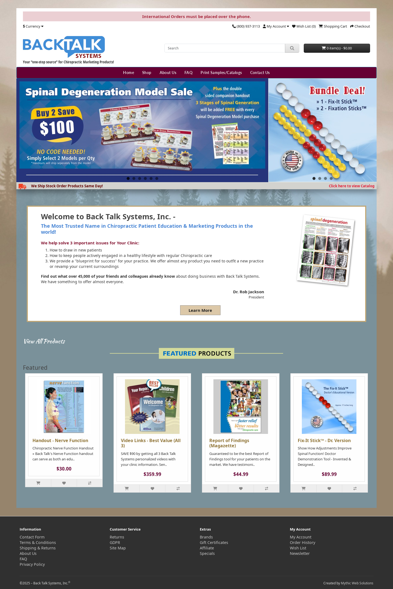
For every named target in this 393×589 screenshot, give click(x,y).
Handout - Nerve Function (60, 440)
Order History (302, 542)
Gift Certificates (214, 542)
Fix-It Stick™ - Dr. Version (324, 440)
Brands (206, 537)
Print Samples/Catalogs (221, 72)
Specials (207, 553)
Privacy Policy (32, 564)
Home (128, 72)
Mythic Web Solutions (357, 583)
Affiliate (207, 547)
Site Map (118, 547)
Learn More (200, 310)
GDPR (115, 542)
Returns (117, 537)
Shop (146, 72)
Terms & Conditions (38, 542)
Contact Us (260, 72)
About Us (168, 72)
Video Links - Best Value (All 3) (151, 443)
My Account (300, 537)
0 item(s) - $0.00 (337, 48)
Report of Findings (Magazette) (229, 443)
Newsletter (300, 553)
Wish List (298, 547)
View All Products (44, 341)
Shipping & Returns (38, 547)
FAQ (188, 72)
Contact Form (32, 537)
